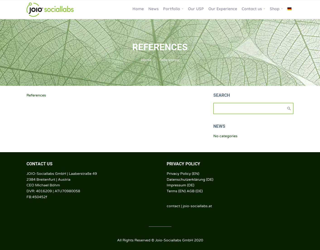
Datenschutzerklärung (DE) (190, 179)
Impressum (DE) (180, 185)
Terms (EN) (176, 191)
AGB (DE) (195, 191)
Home (146, 60)
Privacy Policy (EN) (183, 173)
